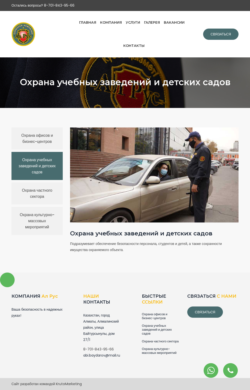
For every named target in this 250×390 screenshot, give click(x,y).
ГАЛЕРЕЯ (152, 22)
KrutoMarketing (69, 383)
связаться (205, 312)
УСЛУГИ (133, 22)
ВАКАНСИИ (174, 22)
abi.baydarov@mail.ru (101, 355)
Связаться (221, 34)
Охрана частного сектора (37, 193)
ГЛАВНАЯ (87, 22)
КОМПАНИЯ (111, 22)
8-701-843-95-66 (98, 349)
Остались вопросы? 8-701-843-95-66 (43, 5)
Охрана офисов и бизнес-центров (37, 138)
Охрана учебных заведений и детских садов (37, 166)
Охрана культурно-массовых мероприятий (37, 221)
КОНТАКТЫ (134, 45)
